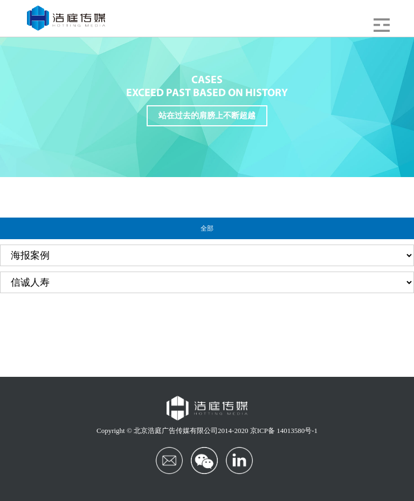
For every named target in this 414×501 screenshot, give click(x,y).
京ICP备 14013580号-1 (284, 430)
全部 (207, 228)
